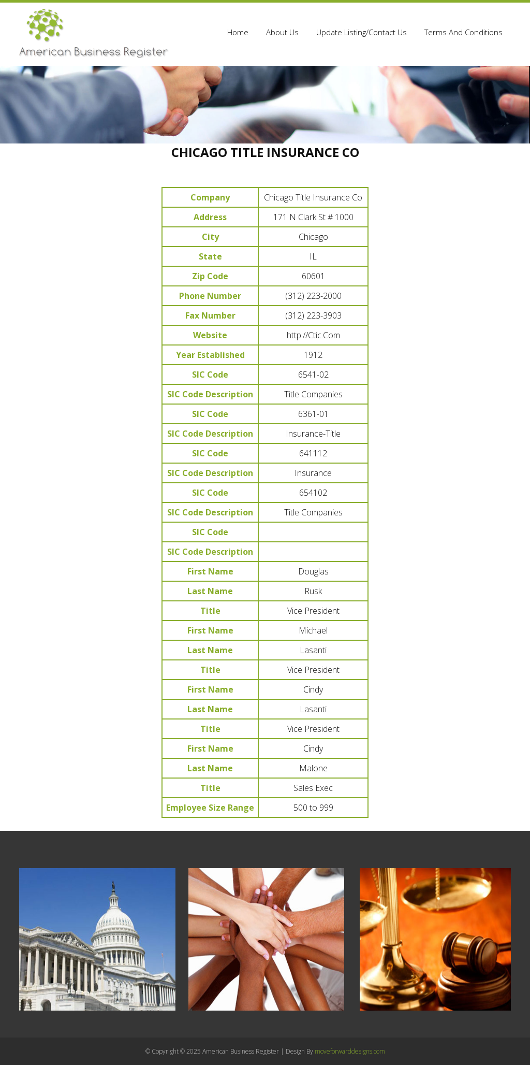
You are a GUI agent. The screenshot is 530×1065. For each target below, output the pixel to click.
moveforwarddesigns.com (350, 1051)
